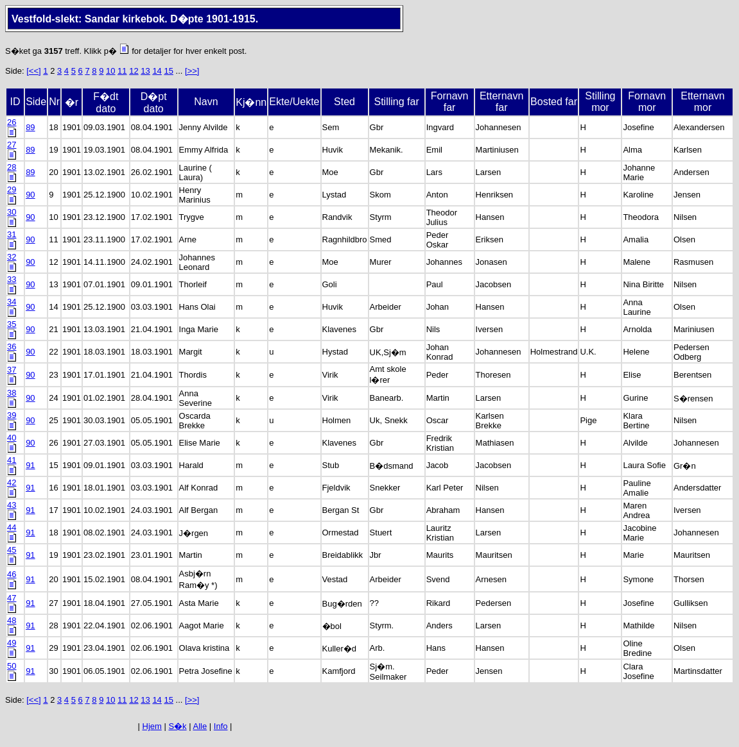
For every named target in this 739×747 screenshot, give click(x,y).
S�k (177, 726)
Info (221, 726)
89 (30, 127)
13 (145, 71)
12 (133, 71)
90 (30, 194)
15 (168, 71)
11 (121, 71)
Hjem (152, 726)
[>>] (192, 71)
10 (110, 71)
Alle (200, 726)
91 (30, 465)
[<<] (33, 71)
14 (156, 71)
